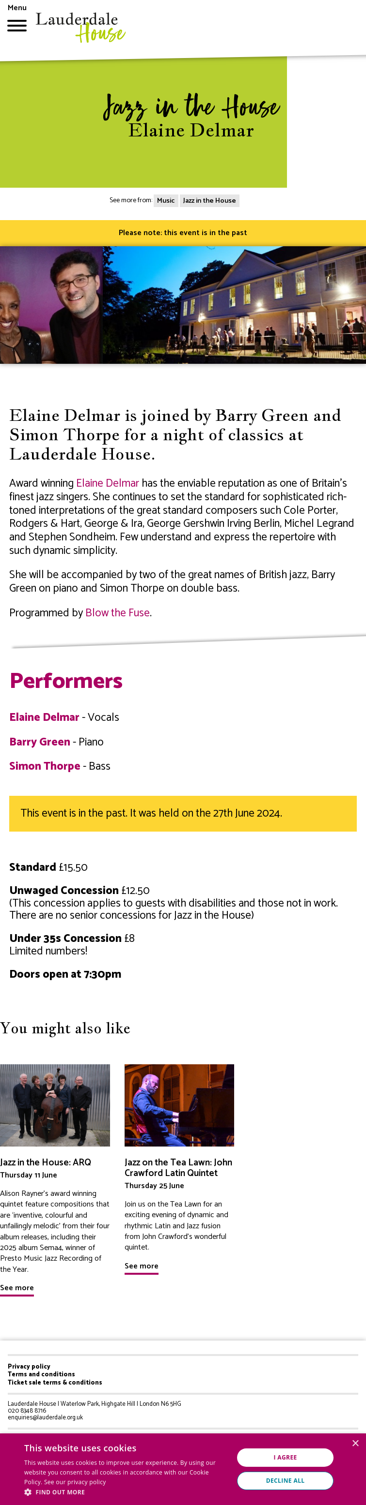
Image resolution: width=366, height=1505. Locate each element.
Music (166, 201)
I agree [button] (285, 1457)
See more (17, 1288)
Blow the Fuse (117, 613)
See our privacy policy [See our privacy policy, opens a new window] (75, 1482)
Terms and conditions (41, 1375)
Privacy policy (29, 1367)
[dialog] (183, 1469)
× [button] (355, 1443)
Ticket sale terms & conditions (55, 1383)
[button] (125, 1492)
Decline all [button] (285, 1480)
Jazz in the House (209, 201)
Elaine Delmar (107, 483)
